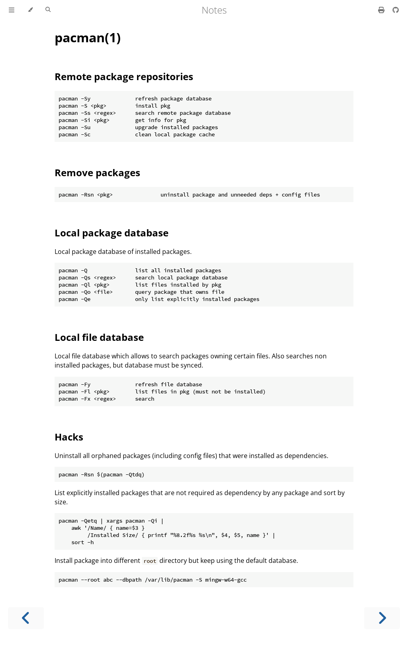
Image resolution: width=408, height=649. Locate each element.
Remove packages (97, 172)
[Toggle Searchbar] (48, 10)
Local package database (112, 232)
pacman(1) (88, 37)
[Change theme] (30, 10)
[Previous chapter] (26, 618)
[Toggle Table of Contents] (11, 10)
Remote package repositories (124, 76)
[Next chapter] (382, 618)
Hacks (69, 436)
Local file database (99, 337)
